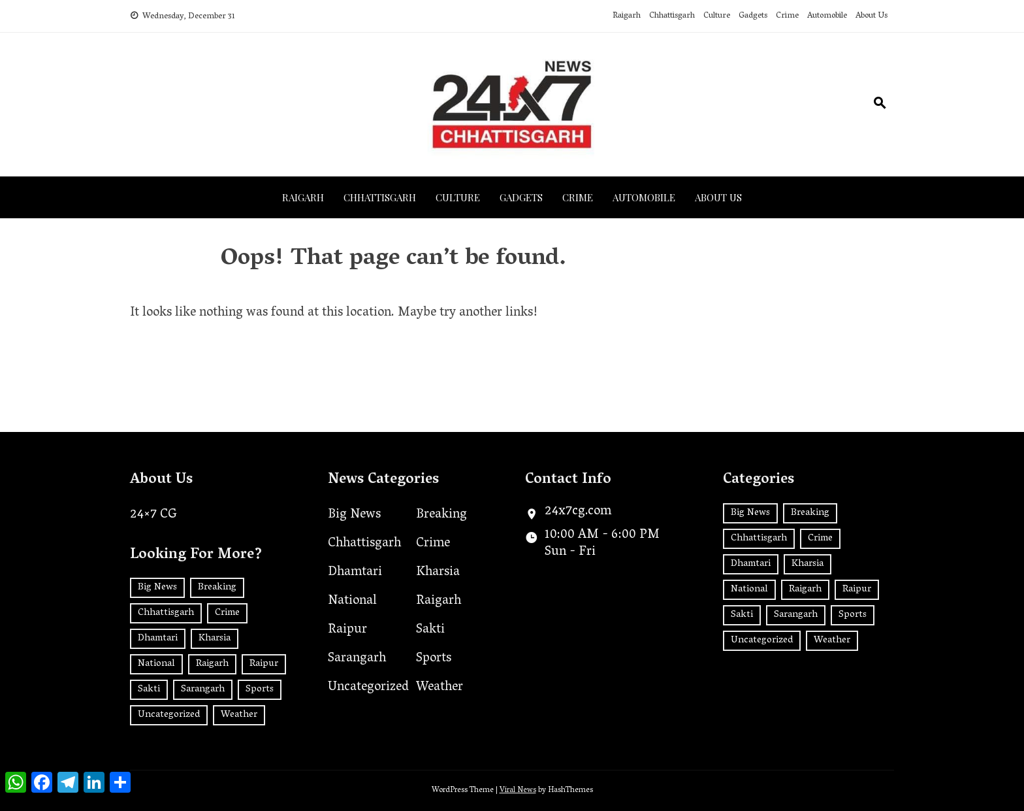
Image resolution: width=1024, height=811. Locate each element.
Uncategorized (368, 687)
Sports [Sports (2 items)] (260, 689)
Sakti (430, 629)
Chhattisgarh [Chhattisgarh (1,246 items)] (166, 613)
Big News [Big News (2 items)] (157, 587)
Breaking (441, 514)
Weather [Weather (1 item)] (239, 715)
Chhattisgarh (672, 16)
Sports (433, 658)
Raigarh (627, 16)
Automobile (827, 16)
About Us (872, 16)
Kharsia (438, 572)
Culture (716, 16)
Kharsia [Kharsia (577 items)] (215, 638)
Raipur (347, 629)
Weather (439, 687)
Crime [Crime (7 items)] (227, 613)
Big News (354, 514)
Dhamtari (355, 572)
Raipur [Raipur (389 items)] (263, 664)
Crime (787, 16)
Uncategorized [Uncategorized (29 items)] (169, 715)
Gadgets (753, 16)
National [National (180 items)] (156, 664)
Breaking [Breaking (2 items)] (217, 587)
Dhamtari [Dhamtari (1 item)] (158, 638)
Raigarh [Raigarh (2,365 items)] (212, 664)
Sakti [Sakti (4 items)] (149, 689)
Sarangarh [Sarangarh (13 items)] (203, 689)
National (352, 601)
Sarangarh (357, 658)
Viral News (518, 790)
